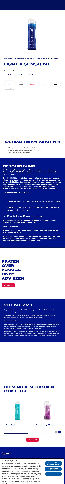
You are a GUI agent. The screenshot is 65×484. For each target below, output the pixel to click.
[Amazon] (21, 84)
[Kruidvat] (32, 84)
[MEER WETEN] (8, 285)
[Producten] (39, 5)
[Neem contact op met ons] (10, 458)
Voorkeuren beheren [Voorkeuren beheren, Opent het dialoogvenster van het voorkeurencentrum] (53, 474)
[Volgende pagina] (59, 432)
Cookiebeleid (15, 481)
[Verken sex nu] (52, 5)
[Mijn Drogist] (44, 84)
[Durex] (6, 4)
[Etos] (55, 84)
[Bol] (9, 84)
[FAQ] (22, 458)
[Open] (61, 4)
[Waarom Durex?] (30, 458)
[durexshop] (9, 88)
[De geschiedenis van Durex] (47, 458)
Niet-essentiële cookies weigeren (53, 469)
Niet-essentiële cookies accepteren (53, 463)
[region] (32, 471)
